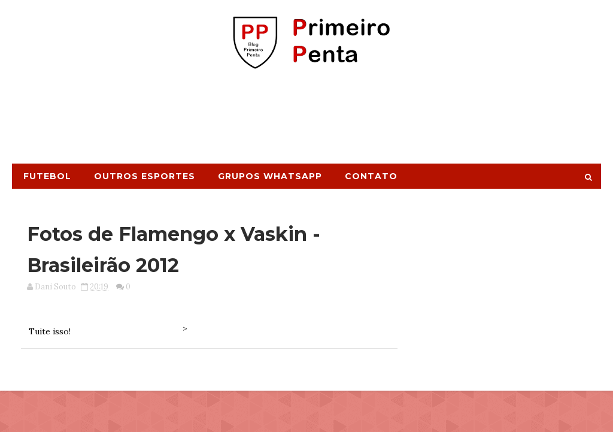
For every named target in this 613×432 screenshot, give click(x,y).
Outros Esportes (144, 176)
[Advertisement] (306, 122)
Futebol (47, 176)
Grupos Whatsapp (270, 176)
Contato (371, 176)
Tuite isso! (50, 331)
